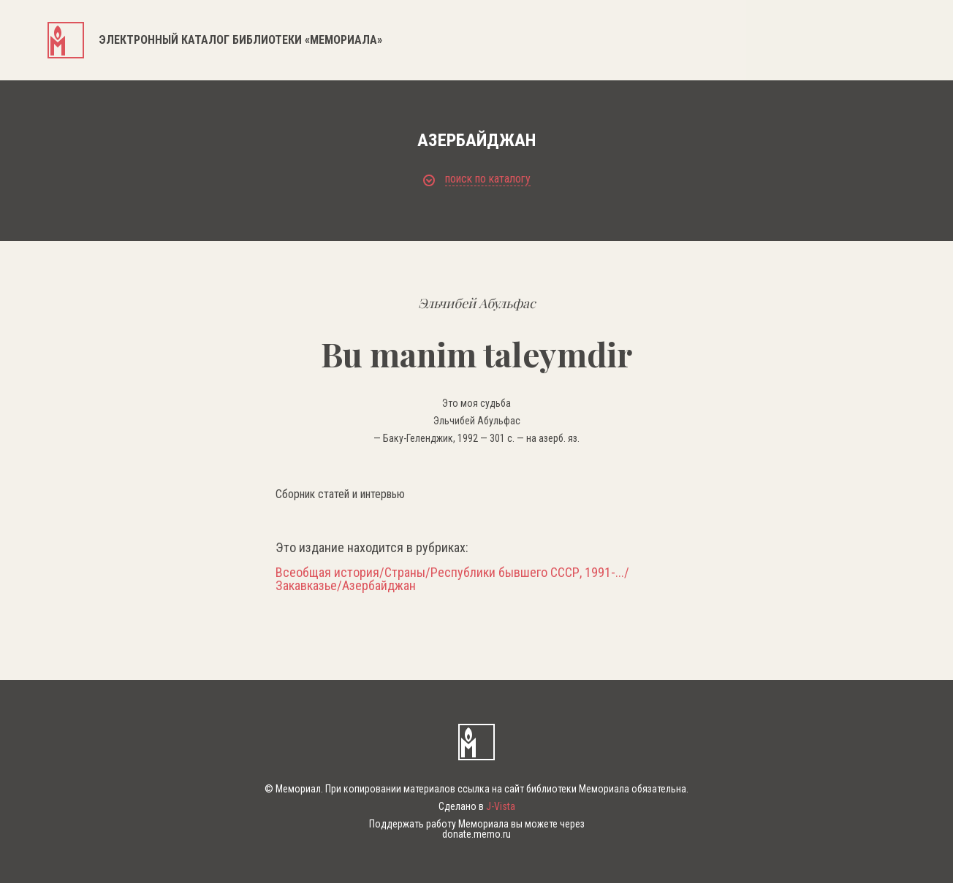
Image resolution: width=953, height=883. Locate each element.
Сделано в (476, 806)
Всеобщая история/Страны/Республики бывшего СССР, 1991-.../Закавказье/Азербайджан (452, 579)
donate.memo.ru (476, 834)
